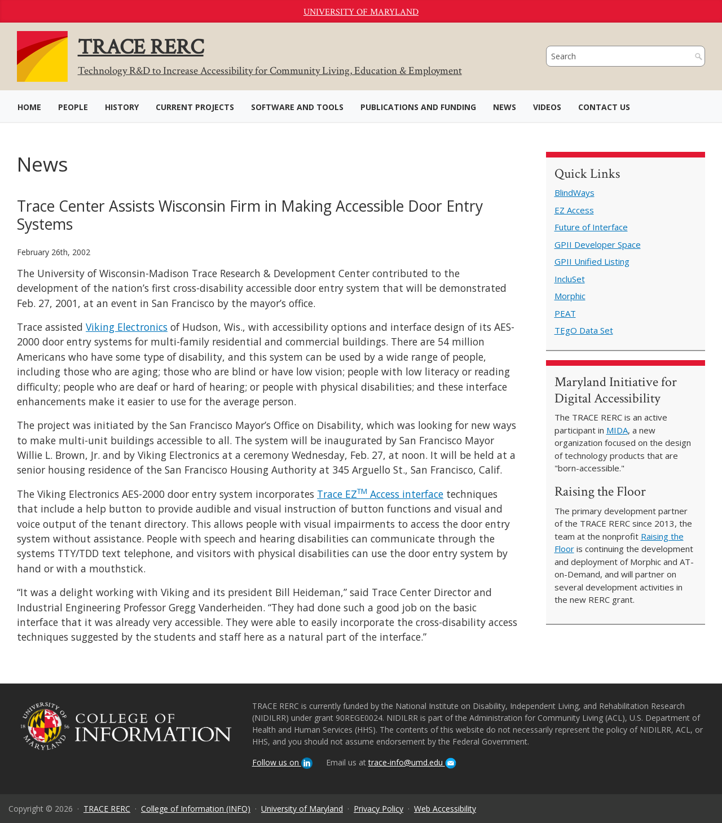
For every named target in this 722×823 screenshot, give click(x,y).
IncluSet (569, 278)
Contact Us (604, 107)
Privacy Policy (378, 808)
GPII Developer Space (597, 244)
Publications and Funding (418, 107)
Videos (547, 107)
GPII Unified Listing (591, 261)
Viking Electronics (127, 327)
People (73, 107)
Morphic (569, 295)
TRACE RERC (106, 808)
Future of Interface (591, 227)
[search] (615, 56)
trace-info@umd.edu (412, 762)
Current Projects (195, 107)
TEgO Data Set (583, 330)
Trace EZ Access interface (380, 494)
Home (29, 107)
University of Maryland (361, 12)
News (504, 107)
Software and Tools (297, 107)
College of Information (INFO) (195, 808)
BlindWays (574, 192)
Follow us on (282, 762)
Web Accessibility (445, 808)
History (122, 107)
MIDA (617, 430)
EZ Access (574, 210)
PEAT (565, 313)
